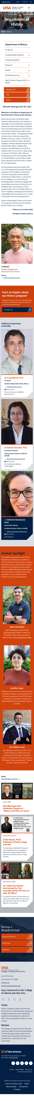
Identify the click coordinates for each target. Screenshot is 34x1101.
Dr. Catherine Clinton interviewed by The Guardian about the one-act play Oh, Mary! (16, 889)
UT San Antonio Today (22, 637)
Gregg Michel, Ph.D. (15, 378)
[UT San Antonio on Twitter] (18, 1063)
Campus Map (20, 1069)
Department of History (16, 44)
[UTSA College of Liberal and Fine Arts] (13, 7)
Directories (28, 1069)
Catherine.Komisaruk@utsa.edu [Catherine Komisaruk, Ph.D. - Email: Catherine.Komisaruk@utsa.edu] (16, 531)
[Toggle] (29, 7)
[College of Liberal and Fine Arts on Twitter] (9, 1000)
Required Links (23, 1086)
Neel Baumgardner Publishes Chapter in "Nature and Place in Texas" (16, 808)
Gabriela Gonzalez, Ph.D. (17, 447)
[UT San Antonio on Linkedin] (26, 1063)
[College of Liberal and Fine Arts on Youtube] (15, 1000)
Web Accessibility (11, 1086)
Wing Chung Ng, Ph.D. (10, 269)
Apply (17, 100)
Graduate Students (12, 60)
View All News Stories (10, 779)
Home (3, 31)
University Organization (25, 1071)
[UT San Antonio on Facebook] (13, 1063)
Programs (9, 50)
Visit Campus (17, 943)
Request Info (17, 89)
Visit (17, 95)
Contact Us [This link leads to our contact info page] (17, 310)
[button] (31, 2)
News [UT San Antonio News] (18, 1)
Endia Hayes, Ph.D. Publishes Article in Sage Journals (15, 842)
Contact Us (5, 982)
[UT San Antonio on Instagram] (31, 1063)
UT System (17, 1089)
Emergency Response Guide (13, 1083)
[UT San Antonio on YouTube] (22, 1063)
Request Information (17, 936)
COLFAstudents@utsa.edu (11, 986)
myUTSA (25, 1)
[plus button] (17, 55)
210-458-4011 (13, 1057)
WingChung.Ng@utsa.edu (11, 278)
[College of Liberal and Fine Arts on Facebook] (3, 1000)
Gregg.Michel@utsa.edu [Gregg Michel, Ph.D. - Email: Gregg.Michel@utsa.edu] (14, 387)
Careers (11, 1069)
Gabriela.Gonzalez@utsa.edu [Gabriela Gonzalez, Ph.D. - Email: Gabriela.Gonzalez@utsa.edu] (15, 459)
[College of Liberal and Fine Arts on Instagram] (20, 1000)
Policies (26, 1083)
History (9, 31)
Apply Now (17, 950)
